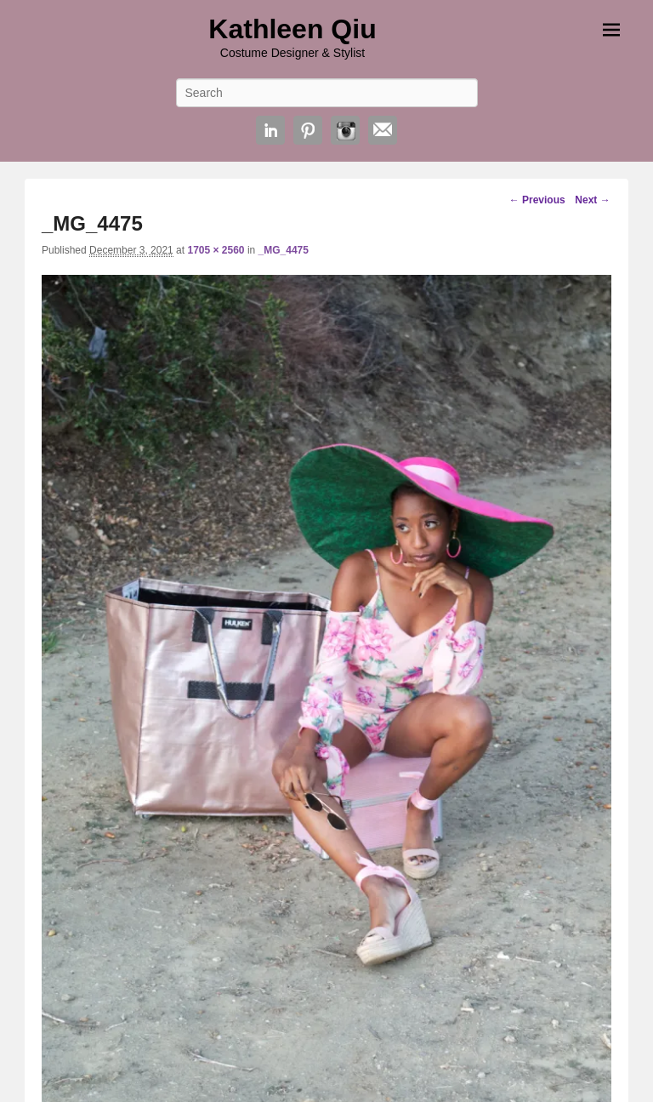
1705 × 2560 (215, 250)
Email (382, 130)
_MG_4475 (283, 250)
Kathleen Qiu (292, 29)
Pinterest (307, 130)
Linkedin (270, 130)
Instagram (345, 130)
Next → (592, 200)
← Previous (537, 200)
